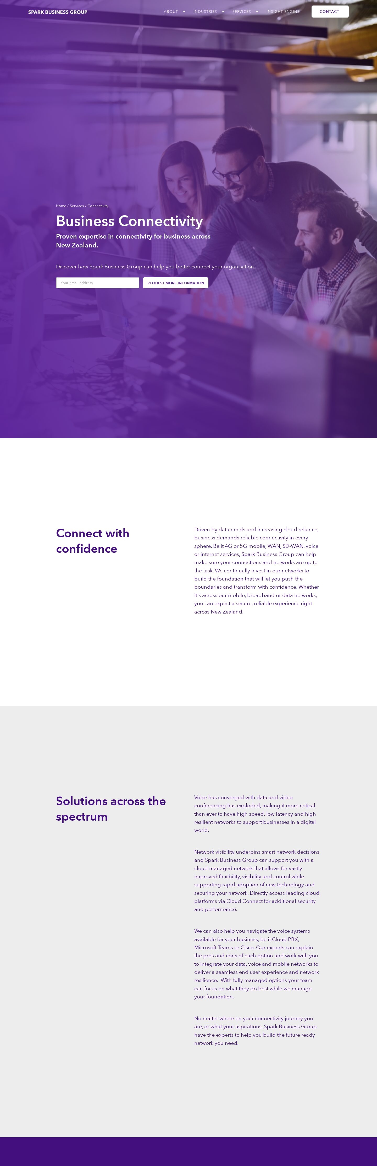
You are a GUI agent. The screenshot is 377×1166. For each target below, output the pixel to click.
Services (241, 11)
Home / (62, 206)
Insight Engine (283, 11)
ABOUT (171, 11)
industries (205, 11)
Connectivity (97, 206)
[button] (172, 11)
